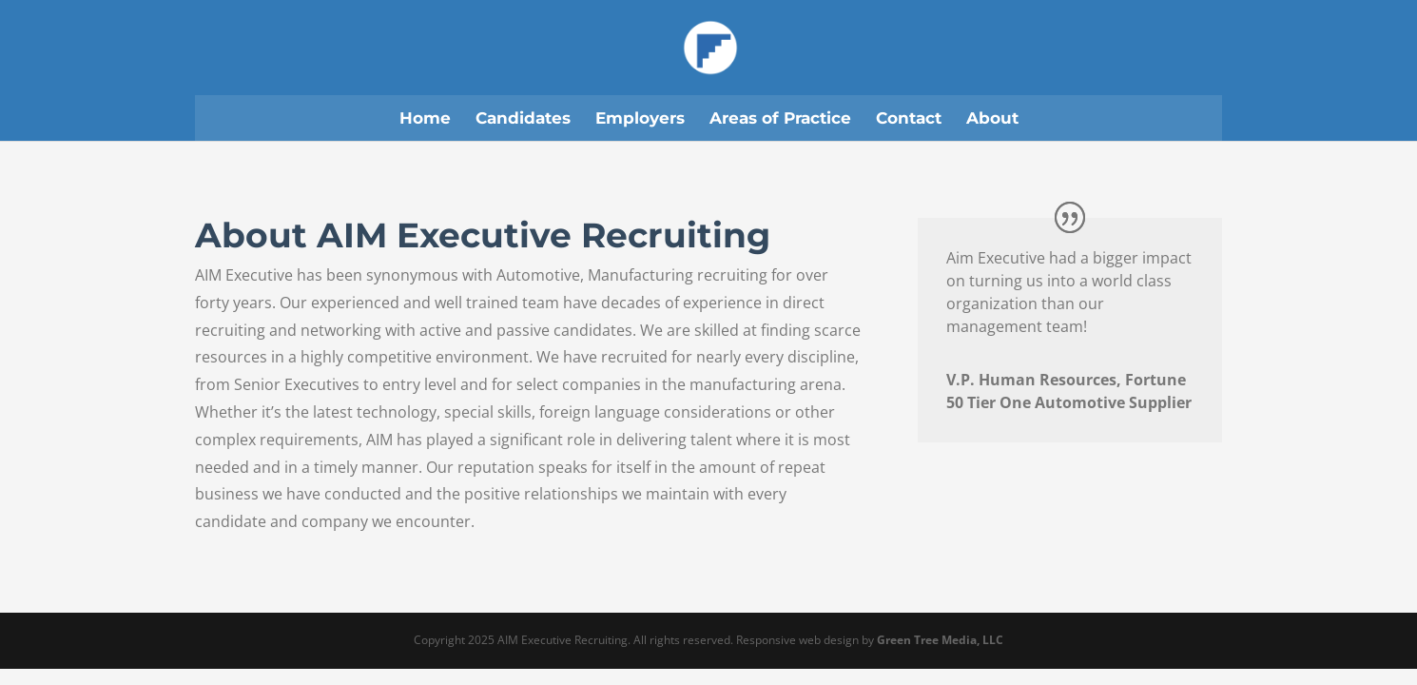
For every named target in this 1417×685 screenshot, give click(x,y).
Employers (640, 117)
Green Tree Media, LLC (940, 640)
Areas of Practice (780, 117)
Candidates (523, 117)
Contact (908, 117)
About (992, 117)
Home (425, 117)
